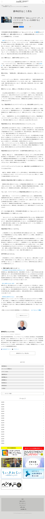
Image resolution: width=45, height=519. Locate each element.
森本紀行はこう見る (8, 5)
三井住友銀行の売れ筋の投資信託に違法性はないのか (13, 270)
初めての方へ (22, 501)
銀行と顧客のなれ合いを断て (8, 283)
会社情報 (22, 509)
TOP (22, 499)
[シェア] (21, 26)
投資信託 (15, 22)
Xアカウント (16, 349)
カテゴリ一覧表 (8, 393)
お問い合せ (22, 507)
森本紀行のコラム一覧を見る (22, 353)
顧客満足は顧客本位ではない (8, 296)
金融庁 (3, 40)
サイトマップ (22, 505)
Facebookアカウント (7, 349)
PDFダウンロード (23, 315)
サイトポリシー (22, 503)
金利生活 (20, 22)
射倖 (37, 32)
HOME (2, 5)
